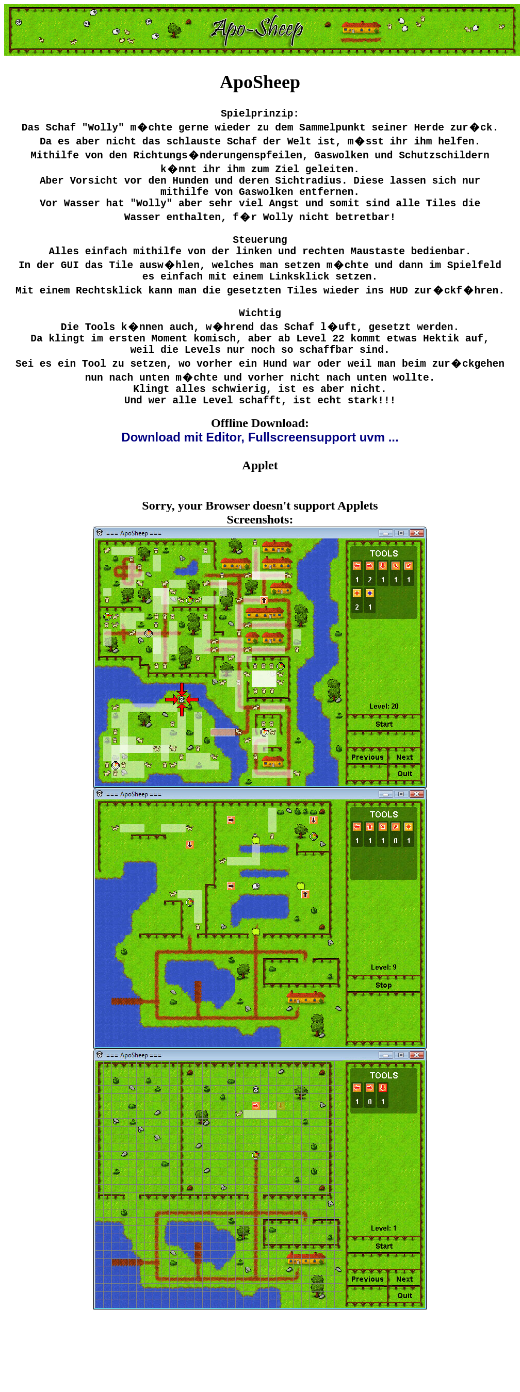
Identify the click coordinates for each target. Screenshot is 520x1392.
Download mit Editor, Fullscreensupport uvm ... (259, 473)
